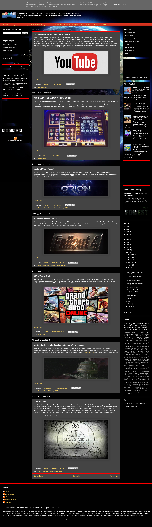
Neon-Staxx (127, 335)
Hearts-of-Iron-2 (134, 356)
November (131, 257)
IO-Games (127, 45)
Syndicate (140, 381)
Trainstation (127, 387)
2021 (128, 237)
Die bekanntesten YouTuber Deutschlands (52, 34)
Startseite (76, 476)
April (129, 301)
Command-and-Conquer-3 (130, 345)
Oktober (130, 260)
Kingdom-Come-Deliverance (130, 359)
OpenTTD (135, 335)
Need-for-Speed (128, 367)
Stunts (148, 379)
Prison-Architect (133, 373)
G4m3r (7, 491)
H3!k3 (7, 497)
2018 (128, 244)
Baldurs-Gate (127, 342)
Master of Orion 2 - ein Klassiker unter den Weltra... (133, 291)
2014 (128, 312)
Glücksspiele (35, 25)
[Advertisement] (15, 111)
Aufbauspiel (13, 25)
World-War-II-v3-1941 (144, 392)
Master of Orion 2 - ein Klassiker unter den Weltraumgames (59, 345)
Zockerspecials (99, 24)
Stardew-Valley (141, 379)
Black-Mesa (144, 342)
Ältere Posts (114, 476)
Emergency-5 (127, 349)
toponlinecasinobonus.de (10, 47)
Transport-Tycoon (137, 387)
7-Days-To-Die (137, 338)
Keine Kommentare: (57, 155)
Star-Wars (129, 337)
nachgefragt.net (7, 50)
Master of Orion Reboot (44, 169)
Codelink (142, 332)
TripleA (145, 387)
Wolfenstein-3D (133, 392)
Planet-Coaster (135, 370)
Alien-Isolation (129, 340)
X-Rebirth (128, 393)
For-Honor (131, 351)
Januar (130, 309)
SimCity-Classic (145, 376)
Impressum (86, 520)
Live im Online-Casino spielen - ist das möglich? (139, 104)
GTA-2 (127, 352)
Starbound (138, 337)
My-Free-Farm (144, 365)
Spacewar (145, 378)
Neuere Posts (38, 476)
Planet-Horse (144, 370)
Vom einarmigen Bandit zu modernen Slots (52, 98)
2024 (128, 229)
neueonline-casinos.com (10, 44)
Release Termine (129, 47)
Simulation (66, 25)
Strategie (74, 25)
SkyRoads (128, 378)
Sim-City (147, 331)
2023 (128, 232)
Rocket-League (136, 376)
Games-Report (9, 494)
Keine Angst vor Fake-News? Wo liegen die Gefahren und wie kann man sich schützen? (140, 90)
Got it (124, 4)
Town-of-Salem (144, 385)
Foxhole (147, 351)
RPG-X (125, 374)
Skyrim (50, 265)
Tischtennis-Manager (136, 384)
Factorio (134, 349)
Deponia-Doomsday (128, 346)
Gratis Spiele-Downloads (131, 41)
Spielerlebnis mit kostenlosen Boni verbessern (140, 131)
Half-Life (144, 329)
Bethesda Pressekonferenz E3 (47, 219)
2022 (128, 234)
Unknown (8, 502)
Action (6, 24)
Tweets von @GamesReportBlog (12, 66)
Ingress (146, 334)
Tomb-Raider (146, 384)
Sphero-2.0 (126, 379)
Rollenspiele (58, 25)
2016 (128, 250)
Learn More (116, 4)
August (130, 265)
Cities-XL (134, 332)
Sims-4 (142, 335)
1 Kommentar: (56, 205)
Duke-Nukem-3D (132, 348)
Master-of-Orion (43, 208)
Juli (129, 267)
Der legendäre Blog (129, 32)
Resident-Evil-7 (133, 374)
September (131, 262)
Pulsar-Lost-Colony (143, 373)
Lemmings (142, 359)
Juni (129, 270)
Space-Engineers (130, 327)
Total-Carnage (135, 385)
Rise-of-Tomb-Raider (144, 374)
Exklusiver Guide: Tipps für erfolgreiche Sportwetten (140, 116)
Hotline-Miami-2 (144, 356)
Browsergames (26, 25)
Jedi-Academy (127, 357)
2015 (128, 252)
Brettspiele (19, 24)
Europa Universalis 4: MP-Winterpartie (135, 403)
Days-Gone (144, 345)
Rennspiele (50, 24)
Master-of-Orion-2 (53, 208)
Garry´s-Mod (146, 352)
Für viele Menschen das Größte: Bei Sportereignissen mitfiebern (140, 146)
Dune (139, 348)
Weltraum (88, 25)
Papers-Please (143, 368)
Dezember (131, 254)
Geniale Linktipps (129, 36)
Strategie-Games (89, 352)
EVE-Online (145, 348)
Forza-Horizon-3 (139, 351)
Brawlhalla (135, 343)
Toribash (128, 385)
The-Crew (147, 381)
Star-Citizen (127, 329)
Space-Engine (137, 378)
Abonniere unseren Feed (15, 139)
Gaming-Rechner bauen (131, 406)
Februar (130, 306)
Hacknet (146, 354)
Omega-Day (127, 368)
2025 (128, 227)
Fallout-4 (45, 265)
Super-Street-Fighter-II (131, 381)
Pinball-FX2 (127, 370)
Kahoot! (145, 357)
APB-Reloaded (145, 338)
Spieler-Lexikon (128, 54)
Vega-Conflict (140, 388)
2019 (128, 242)
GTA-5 (44, 334)
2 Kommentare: (57, 84)
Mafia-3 (135, 360)
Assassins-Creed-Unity (141, 340)
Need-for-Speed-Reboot (141, 367)
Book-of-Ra (127, 343)
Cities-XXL (144, 343)
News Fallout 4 (40, 402)
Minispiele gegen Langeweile (132, 39)
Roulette (139, 331)
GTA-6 (132, 352)
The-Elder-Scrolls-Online (60, 265)
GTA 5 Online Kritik (42, 276)
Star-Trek (133, 379)
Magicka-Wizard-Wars (144, 360)
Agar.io (128, 332)
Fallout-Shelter (142, 349)
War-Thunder (137, 390)
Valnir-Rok (133, 388)
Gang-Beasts (138, 352)
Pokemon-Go (135, 371)
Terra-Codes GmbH (11, 499)
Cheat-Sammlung (129, 50)
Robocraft (128, 376)
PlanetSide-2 (127, 371)
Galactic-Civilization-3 (135, 334)
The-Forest (128, 382)
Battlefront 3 (136, 342)
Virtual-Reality (81, 24)
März (129, 304)
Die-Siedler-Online (140, 346)
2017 (128, 247)
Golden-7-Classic (130, 354)
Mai (129, 298)
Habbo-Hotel (139, 354)
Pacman (135, 368)
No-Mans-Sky (142, 326)
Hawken (126, 356)
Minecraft (143, 327)
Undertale (126, 388)
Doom (40, 265)
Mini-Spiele (44, 25)
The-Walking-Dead (137, 382)
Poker (141, 371)
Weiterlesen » (38, 80)
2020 (128, 239)
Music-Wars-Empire (133, 365)
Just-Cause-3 (137, 357)
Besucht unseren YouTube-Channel (136, 77)
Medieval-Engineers (140, 362)
